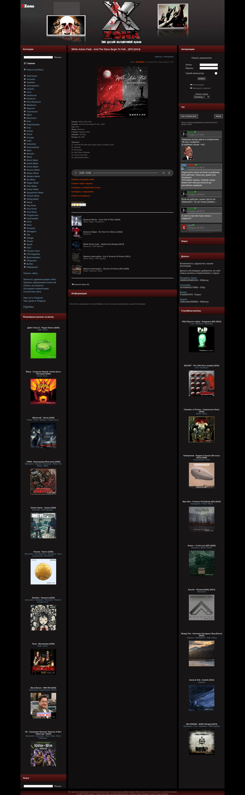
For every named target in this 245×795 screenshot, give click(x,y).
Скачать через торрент (82, 183)
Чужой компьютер (195, 73)
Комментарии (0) (80, 284)
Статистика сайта (32, 292)
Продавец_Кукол (188, 278)
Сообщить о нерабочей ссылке (86, 188)
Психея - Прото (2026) (43, 552)
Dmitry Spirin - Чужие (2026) (43, 508)
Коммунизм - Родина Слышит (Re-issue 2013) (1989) (201, 457)
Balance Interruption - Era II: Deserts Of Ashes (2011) (106, 256)
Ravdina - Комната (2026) (43, 598)
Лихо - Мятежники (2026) (43, 644)
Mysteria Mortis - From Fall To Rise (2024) (101, 220)
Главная (31, 63)
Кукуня (183, 299)
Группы (28, 306)
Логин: (189, 65)
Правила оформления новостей (39, 282)
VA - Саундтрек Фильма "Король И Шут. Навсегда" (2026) (43, 733)
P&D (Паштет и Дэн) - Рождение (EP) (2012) (201, 322)
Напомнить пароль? (201, 88)
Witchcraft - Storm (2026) (43, 418)
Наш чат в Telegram (33, 298)
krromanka (185, 285)
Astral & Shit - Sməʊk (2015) (201, 680)
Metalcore (158, 57)
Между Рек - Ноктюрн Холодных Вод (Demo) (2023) (201, 635)
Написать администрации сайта (39, 279)
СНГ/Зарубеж (169, 57)
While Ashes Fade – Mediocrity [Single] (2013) (103, 244)
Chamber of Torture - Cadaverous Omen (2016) (201, 410)
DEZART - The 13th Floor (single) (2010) (201, 366)
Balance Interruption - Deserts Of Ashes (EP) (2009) (106, 269)
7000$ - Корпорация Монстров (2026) (43, 462)
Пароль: (190, 68)
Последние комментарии (36, 288)
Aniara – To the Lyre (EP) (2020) (202, 546)
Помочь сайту (30, 273)
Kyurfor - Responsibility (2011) (201, 590)
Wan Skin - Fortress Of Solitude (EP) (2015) (202, 502)
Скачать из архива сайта (82, 179)
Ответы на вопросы (33, 285)
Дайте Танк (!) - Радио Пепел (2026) (43, 328)
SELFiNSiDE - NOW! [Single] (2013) (201, 724)
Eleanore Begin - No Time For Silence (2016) (102, 232)
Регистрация (198, 85)
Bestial (183, 292)
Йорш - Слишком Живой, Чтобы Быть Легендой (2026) (43, 373)
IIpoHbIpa (140, 62)
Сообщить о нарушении (82, 192)
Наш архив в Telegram (34, 301)
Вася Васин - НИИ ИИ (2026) (43, 688)
